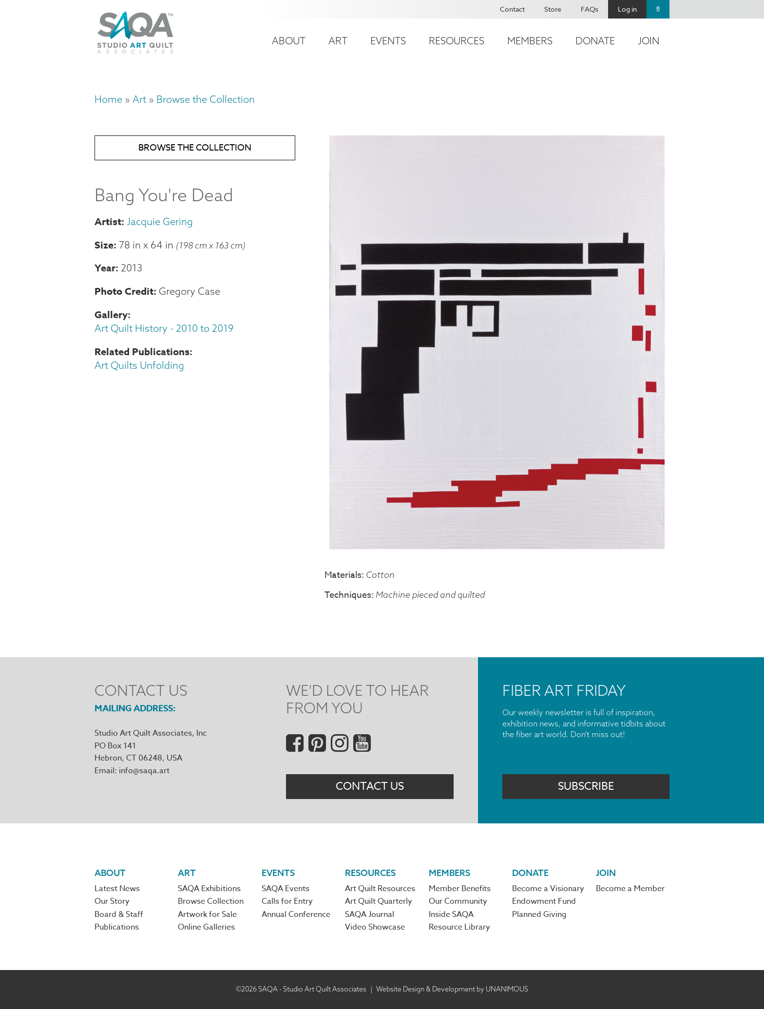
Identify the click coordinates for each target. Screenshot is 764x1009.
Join (648, 41)
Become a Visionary (548, 889)
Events (388, 41)
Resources (456, 41)
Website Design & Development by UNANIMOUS (452, 989)
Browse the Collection (205, 99)
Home (108, 99)
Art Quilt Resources (380, 889)
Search (658, 9)
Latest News (117, 889)
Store (552, 9)
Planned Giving (539, 914)
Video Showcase (375, 927)
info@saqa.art (144, 771)
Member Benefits (460, 889)
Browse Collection (211, 901)
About (289, 41)
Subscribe (586, 786)
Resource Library (459, 927)
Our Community (458, 901)
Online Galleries (206, 927)
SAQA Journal (369, 914)
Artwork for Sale (207, 914)
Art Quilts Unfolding (139, 365)
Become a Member (630, 889)
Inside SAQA (451, 914)
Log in (627, 9)
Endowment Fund (544, 901)
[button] (497, 545)
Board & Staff (119, 914)
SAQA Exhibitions (209, 889)
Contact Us (370, 786)
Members (530, 41)
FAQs (589, 9)
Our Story (112, 901)
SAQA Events (285, 889)
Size (104, 244)
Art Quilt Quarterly (378, 901)
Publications (117, 927)
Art (337, 41)
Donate (595, 41)
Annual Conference (296, 914)
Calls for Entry (287, 901)
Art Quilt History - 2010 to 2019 (164, 328)
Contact (512, 9)
